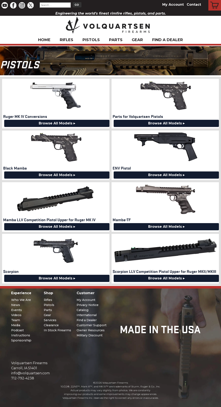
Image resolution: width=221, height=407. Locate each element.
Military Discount (90, 335)
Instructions (20, 335)
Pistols (91, 40)
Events (16, 310)
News (15, 305)
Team (15, 320)
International (87, 315)
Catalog (82, 310)
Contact (194, 5)
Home (44, 40)
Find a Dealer (167, 40)
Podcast (17, 330)
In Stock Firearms (57, 330)
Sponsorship (21, 340)
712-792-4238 (22, 378)
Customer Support (92, 325)
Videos (16, 315)
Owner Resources (91, 330)
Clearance (51, 325)
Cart (214, 0)
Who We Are (21, 300)
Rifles (66, 40)
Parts (115, 40)
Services (50, 320)
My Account (173, 5)
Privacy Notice (88, 305)
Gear (137, 40)
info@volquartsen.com (30, 373)
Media (15, 325)
